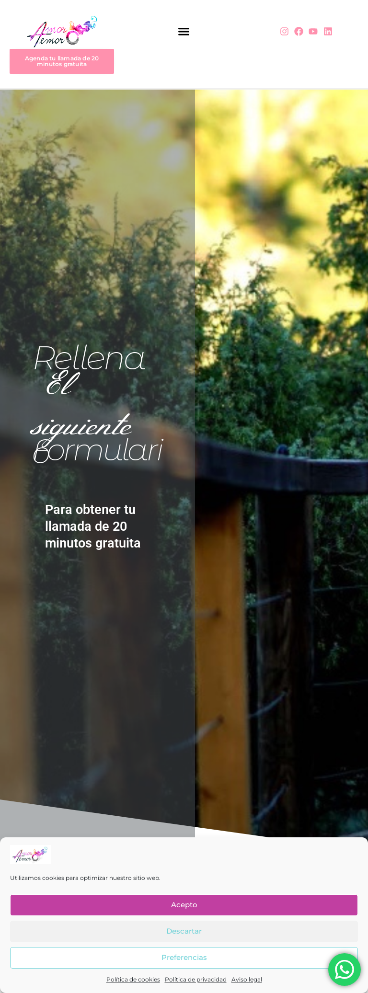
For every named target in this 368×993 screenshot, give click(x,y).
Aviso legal (246, 979)
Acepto (184, 904)
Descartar (184, 931)
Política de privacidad (196, 979)
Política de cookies (133, 979)
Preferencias (184, 957)
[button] (184, 32)
